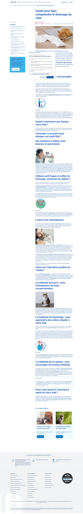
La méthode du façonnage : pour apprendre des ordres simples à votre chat (18, 47)
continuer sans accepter (34, 52)
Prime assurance (30, 485)
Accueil (11, 5)
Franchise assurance (31, 487)
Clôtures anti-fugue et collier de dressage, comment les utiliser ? (18, 37)
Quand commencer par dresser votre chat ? (18, 28)
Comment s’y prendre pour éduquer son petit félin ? (17, 31)
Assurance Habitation (14, 475)
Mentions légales (22, 501)
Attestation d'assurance (32, 481)
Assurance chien (13, 493)
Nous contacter (30, 495)
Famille (31, 2)
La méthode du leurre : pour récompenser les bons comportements (18, 44)
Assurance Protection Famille (15, 489)
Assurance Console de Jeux (15, 481)
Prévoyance (40, 2)
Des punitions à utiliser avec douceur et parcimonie (17, 34)
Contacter (37, 24)
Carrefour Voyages (48, 479)
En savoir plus (15, 69)
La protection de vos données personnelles (55, 501)
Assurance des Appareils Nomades (16, 483)
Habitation (19, 2)
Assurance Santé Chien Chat (18, 5)
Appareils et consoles (47, 2)
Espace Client (30, 493)
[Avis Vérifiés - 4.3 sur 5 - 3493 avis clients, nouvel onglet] (67, 478)
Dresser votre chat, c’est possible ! (17, 26)
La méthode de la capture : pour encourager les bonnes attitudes (18, 50)
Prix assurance (30, 483)
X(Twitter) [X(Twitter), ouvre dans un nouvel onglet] (49, 23)
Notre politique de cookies (67, 501)
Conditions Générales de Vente (30, 501)
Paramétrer (42, 77)
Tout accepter (50, 77)
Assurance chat (27, 5)
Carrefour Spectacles (48, 483)
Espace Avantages (31, 497)
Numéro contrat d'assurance (32, 475)
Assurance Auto (13, 477)
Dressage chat (33, 5)
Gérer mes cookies (39, 502)
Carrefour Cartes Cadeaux (49, 485)
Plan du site (45, 502)
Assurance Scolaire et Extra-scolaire (16, 479)
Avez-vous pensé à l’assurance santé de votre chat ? (17, 54)
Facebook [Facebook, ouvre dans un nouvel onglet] (43, 24)
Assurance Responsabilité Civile (33, 489)
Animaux (35, 2)
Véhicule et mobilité (25, 2)
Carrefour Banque (48, 477)
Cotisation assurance (31, 491)
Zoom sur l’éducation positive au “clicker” (17, 41)
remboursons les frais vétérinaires (51, 399)
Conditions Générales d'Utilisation (41, 501)
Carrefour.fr (47, 475)
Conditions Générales (14, 501)
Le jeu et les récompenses (15, 39)
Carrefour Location (48, 481)
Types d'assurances (31, 479)
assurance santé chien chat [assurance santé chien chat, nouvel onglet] (58, 398)
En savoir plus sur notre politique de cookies (40, 74)
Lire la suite (40, 436)
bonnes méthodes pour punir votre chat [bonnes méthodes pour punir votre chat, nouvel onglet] (63, 170)
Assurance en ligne (31, 477)
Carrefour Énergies (48, 487)
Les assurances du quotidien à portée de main (18, 485)
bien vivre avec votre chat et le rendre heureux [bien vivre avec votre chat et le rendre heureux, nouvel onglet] (52, 227)
